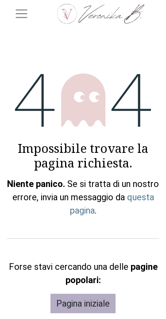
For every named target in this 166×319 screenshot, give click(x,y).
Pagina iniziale (83, 303)
